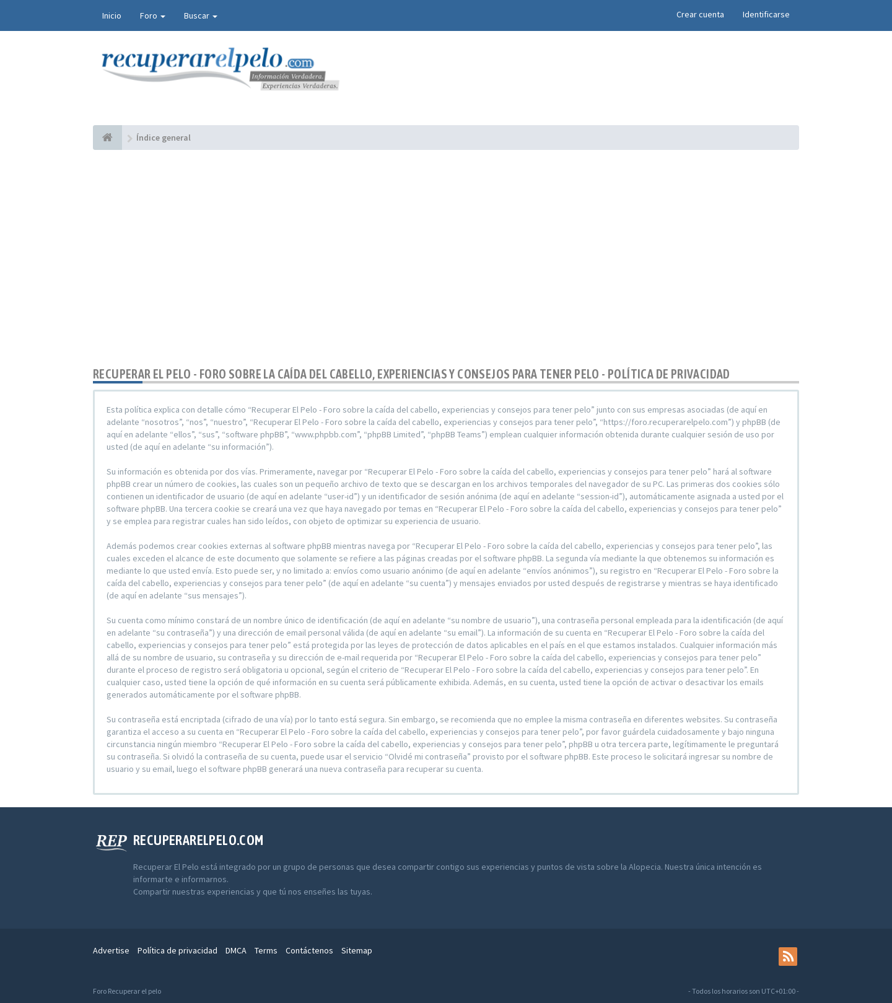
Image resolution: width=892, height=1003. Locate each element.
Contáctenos (309, 950)
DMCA (236, 950)
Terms (266, 950)
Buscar (200, 15)
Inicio (111, 15)
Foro (152, 15)
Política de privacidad (177, 950)
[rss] (788, 956)
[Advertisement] (446, 258)
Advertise (111, 950)
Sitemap (356, 950)
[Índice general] (107, 137)
